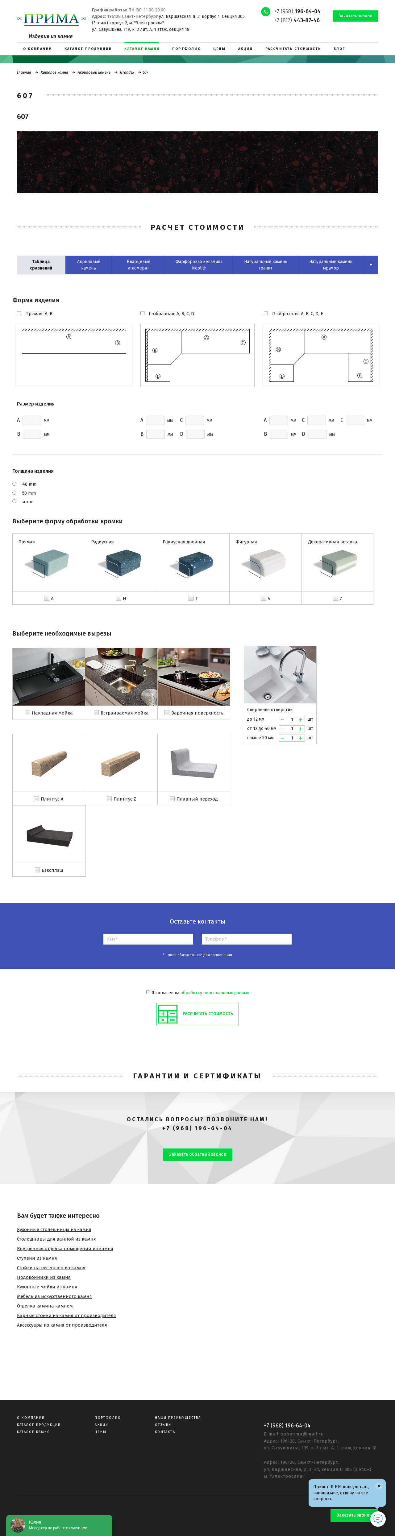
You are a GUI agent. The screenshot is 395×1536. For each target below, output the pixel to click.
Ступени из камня (37, 1258)
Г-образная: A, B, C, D (171, 313)
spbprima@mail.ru (302, 1434)
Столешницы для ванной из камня (56, 1239)
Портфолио (108, 1418)
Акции (101, 1425)
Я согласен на (197, 992)
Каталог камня (54, 72)
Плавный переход (197, 799)
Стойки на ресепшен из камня (51, 1267)
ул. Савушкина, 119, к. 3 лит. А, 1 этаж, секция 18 (140, 29)
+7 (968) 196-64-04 (197, 1128)
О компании (31, 1418)
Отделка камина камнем (45, 1306)
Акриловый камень (94, 72)
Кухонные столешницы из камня (54, 1229)
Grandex (127, 72)
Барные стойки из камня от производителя (66, 1315)
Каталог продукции (39, 1425)
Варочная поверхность (197, 713)
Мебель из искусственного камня (54, 1296)
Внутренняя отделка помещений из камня (65, 1248)
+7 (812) (297, 20)
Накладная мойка (52, 713)
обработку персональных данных (215, 992)
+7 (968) (297, 11)
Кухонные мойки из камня (47, 1287)
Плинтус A (52, 799)
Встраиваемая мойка (125, 713)
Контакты (165, 1432)
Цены (100, 1432)
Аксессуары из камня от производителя (62, 1325)
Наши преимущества (178, 1418)
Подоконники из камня (44, 1277)
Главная (24, 72)
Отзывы (163, 1425)
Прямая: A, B (38, 313)
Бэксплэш (52, 870)
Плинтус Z (125, 799)
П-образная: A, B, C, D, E (297, 313)
